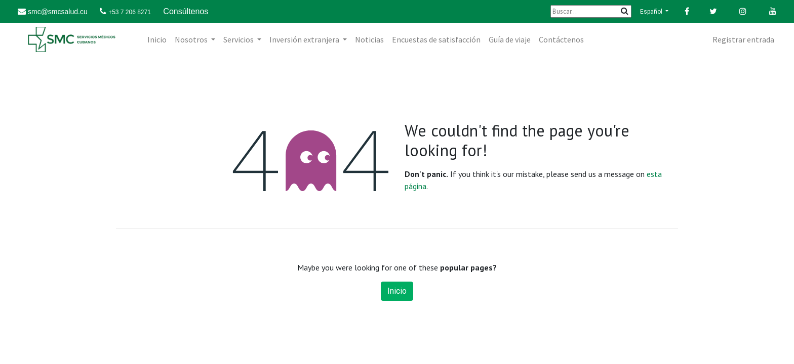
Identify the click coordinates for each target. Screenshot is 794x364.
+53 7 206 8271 (129, 12)
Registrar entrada (743, 39)
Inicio (397, 291)
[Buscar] (590, 11)
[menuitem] (157, 39)
